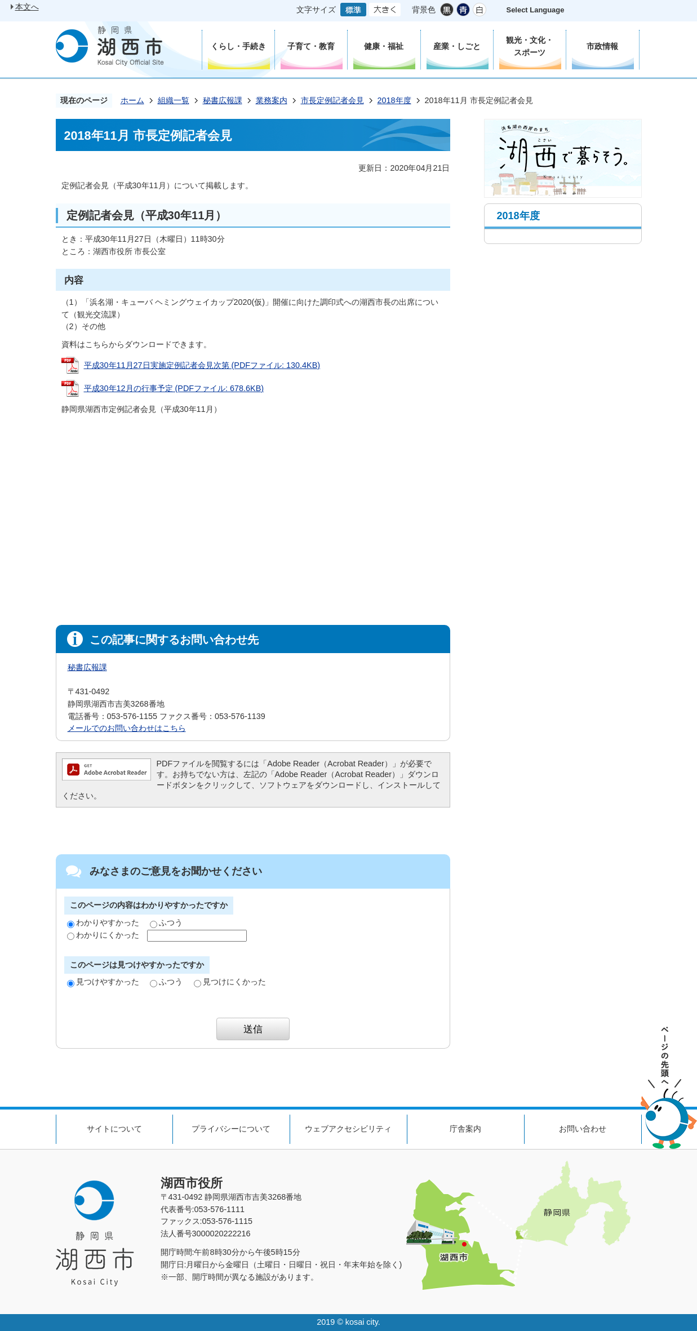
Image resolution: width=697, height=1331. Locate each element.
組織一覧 (173, 100)
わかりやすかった (103, 922)
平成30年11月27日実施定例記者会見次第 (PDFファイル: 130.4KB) (202, 365)
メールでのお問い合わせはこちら (127, 728)
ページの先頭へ (669, 1088)
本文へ (27, 6)
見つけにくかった (230, 981)
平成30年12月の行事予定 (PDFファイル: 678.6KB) (174, 388)
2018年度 (394, 100)
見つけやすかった (103, 981)
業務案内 (271, 100)
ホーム (132, 100)
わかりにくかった (103, 934)
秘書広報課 (222, 100)
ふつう (166, 922)
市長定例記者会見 (332, 100)
